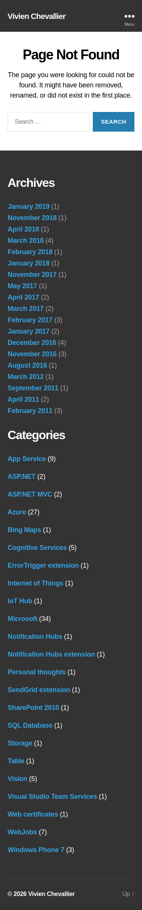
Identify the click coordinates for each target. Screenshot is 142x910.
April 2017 (23, 297)
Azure (17, 512)
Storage (20, 743)
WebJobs (22, 832)
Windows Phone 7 (36, 850)
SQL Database (30, 725)
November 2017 (32, 274)
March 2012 (26, 376)
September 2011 (33, 388)
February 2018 (30, 252)
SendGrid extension (39, 690)
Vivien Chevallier (37, 16)
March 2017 (26, 308)
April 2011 (23, 399)
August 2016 (27, 365)
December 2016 (32, 342)
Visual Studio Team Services (52, 796)
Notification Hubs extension (51, 654)
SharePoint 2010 (33, 707)
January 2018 (29, 263)
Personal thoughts (37, 672)
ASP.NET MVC (30, 494)
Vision (17, 779)
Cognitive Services (37, 547)
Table (16, 761)
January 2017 (29, 331)
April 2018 (23, 229)
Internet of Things (35, 583)
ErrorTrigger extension (43, 565)
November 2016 (32, 354)
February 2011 (30, 411)
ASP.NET (22, 476)
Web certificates (33, 814)
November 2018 (32, 218)
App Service (27, 459)
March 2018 (26, 240)
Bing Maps (24, 530)
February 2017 (30, 320)
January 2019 (29, 206)
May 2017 (22, 286)
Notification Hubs (35, 636)
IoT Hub (20, 601)
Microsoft (22, 619)
